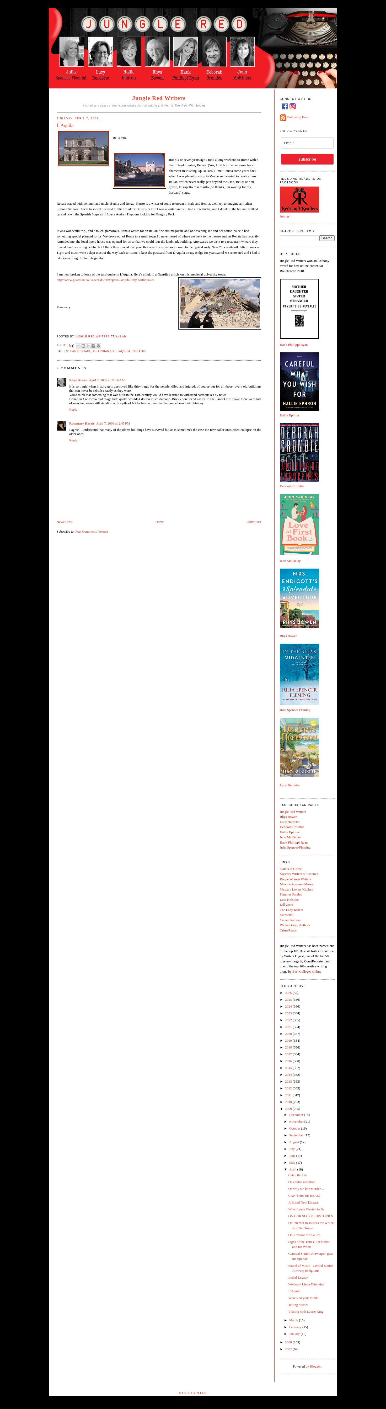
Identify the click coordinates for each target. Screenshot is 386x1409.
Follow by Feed (298, 117)
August (294, 1142)
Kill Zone (286, 905)
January (295, 1334)
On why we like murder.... (306, 1189)
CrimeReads (288, 930)
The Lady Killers (291, 910)
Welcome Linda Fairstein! (306, 1284)
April (293, 1169)
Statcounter (193, 1393)
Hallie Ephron (289, 415)
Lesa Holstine (289, 900)
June (292, 1156)
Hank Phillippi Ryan (294, 345)
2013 (289, 1081)
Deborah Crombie (292, 486)
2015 (289, 1068)
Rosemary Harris (81, 423)
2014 (289, 1075)
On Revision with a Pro (304, 1235)
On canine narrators (301, 1182)
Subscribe (307, 159)
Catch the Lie (297, 1175)
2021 (289, 1027)
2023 (289, 1013)
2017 (289, 1054)
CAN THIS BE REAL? (304, 1196)
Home (160, 522)
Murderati (286, 915)
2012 (289, 1088)
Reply (73, 409)
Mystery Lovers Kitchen (296, 889)
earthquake (80, 351)
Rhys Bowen (78, 380)
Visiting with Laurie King (305, 1311)
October (295, 1128)
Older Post (254, 522)
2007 (289, 1349)
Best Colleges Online (306, 971)
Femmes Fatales (291, 894)
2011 (289, 1095)
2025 (289, 1000)
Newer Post (64, 522)
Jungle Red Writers (159, 98)
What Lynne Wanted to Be (306, 1209)
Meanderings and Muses (296, 884)
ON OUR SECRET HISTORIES (310, 1216)
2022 (289, 1020)
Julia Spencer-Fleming (295, 847)
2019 (289, 1040)
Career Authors (290, 920)
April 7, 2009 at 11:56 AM (107, 380)
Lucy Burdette (289, 785)
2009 (289, 1109)
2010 (289, 1102)
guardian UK (103, 351)
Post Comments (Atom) (92, 531)
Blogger (315, 1366)
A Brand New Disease (303, 1202)
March (294, 1320)
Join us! (285, 216)
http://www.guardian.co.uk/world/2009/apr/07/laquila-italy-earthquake (105, 280)
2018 (289, 1047)
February (295, 1327)
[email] (307, 143)
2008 (289, 1342)
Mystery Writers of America (299, 874)
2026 (289, 993)
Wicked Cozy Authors (295, 925)
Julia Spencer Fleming (295, 710)
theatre (139, 351)
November (296, 1122)
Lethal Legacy (298, 1277)
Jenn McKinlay (290, 561)
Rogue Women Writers (295, 879)
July (292, 1149)
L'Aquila (124, 351)
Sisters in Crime (291, 869)
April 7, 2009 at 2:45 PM (113, 423)
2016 (289, 1061)
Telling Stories (298, 1305)
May (292, 1162)
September (297, 1135)
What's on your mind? (303, 1298)
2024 (289, 1006)
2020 (289, 1034)
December (296, 1115)
